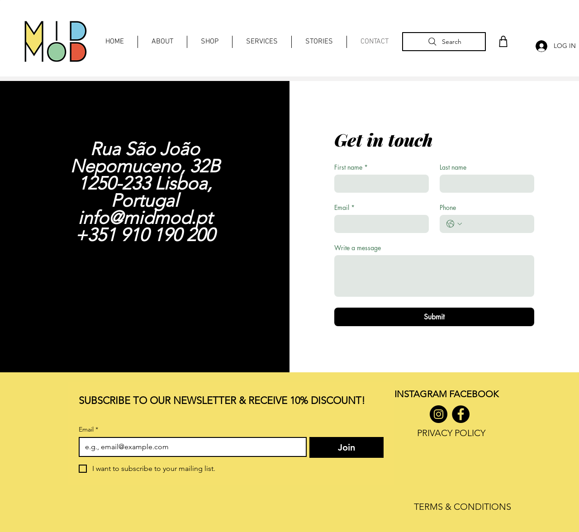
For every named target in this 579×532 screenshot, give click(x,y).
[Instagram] (438, 414)
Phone (448, 207)
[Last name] (484, 184)
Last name (453, 167)
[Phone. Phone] (496, 224)
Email (344, 207)
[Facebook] (461, 414)
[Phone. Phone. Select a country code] (454, 223)
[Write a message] (434, 276)
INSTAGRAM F (424, 394)
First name (351, 167)
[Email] (378, 224)
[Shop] (503, 41)
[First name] (378, 184)
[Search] (444, 41)
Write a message (357, 248)
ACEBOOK (476, 394)
